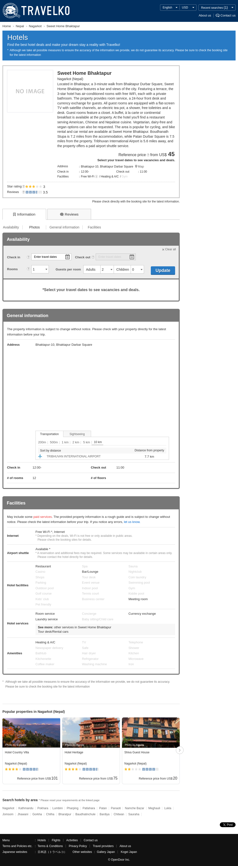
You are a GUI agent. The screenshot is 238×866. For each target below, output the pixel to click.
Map (141, 166)
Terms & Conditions (50, 846)
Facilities (94, 227)
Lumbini (57, 808)
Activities (72, 840)
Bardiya (105, 814)
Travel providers (103, 846)
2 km (75, 442)
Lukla (167, 808)
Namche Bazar (134, 808)
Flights (56, 840)
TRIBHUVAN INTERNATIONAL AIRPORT (74, 456)
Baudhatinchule (85, 814)
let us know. (132, 522)
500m (54, 442)
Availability (11, 227)
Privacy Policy (78, 846)
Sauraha (133, 814)
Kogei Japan (129, 852)
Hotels (42, 840)
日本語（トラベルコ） (52, 852)
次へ (179, 750)
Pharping (72, 808)
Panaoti (116, 808)
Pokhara (42, 808)
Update (162, 270)
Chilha (50, 814)
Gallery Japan (106, 852)
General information (64, 227)
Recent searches (214, 7)
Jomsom (7, 814)
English (167, 7)
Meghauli (154, 808)
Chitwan (119, 814)
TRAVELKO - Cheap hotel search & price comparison (35, 11)
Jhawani (22, 814)
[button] (96, 177)
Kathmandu (25, 808)
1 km (65, 442)
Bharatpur (65, 814)
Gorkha (37, 814)
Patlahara (89, 808)
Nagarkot (8, 808)
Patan (103, 808)
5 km (86, 442)
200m (42, 442)
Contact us (228, 15)
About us (205, 15)
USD (185, 7)
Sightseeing (77, 434)
